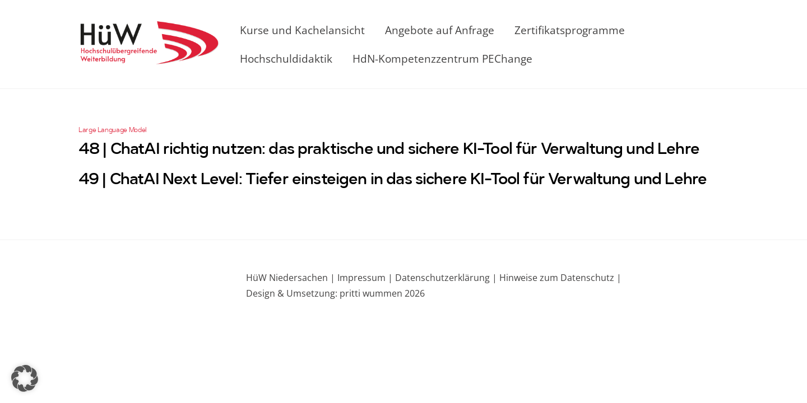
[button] (24, 378)
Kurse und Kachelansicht (302, 30)
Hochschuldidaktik (286, 58)
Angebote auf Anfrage (439, 30)
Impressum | (365, 277)
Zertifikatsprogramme (569, 30)
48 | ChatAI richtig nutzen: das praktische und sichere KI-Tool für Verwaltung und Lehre (388, 150)
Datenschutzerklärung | (445, 277)
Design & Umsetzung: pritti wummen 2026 (335, 293)
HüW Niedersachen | (291, 277)
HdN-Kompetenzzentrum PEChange (442, 58)
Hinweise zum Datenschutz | (559, 277)
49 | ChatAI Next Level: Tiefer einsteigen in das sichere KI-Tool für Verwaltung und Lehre (392, 180)
